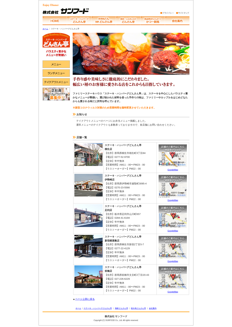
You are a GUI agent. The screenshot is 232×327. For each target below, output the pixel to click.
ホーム (45, 29)
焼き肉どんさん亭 (138, 308)
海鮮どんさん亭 (121, 308)
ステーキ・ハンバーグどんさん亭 (98, 308)
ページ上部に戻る (85, 299)
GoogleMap (173, 168)
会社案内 (152, 308)
